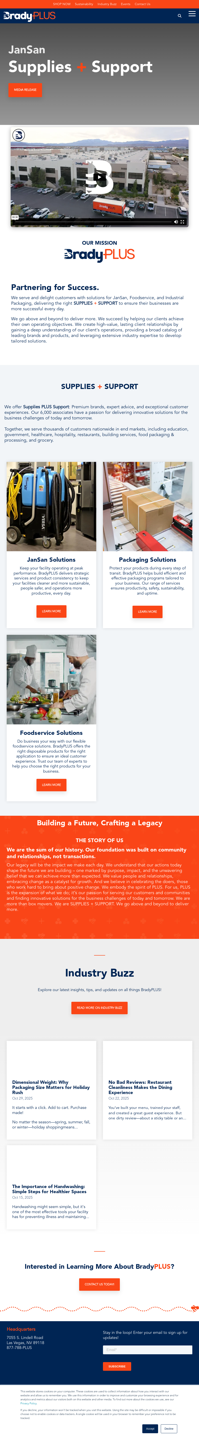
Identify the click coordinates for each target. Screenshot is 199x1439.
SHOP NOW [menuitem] (61, 4)
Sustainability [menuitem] (84, 4)
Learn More (51, 611)
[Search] (180, 16)
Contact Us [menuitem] (142, 4)
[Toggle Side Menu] (192, 13)
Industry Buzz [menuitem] (107, 4)
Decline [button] (169, 1428)
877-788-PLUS (19, 1348)
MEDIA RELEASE (25, 90)
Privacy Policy (28, 1403)
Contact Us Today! (99, 1284)
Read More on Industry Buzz (99, 1008)
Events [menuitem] (125, 4)
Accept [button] (150, 1428)
